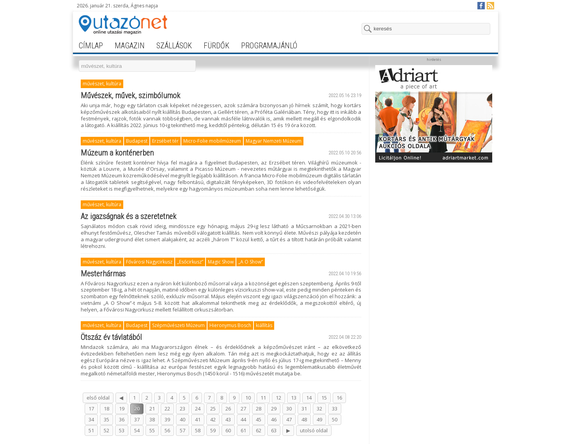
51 (91, 430)
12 (278, 397)
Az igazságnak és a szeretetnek (128, 216)
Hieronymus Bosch (230, 325)
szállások (174, 45)
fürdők (216, 45)
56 (167, 430)
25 (213, 408)
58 (197, 430)
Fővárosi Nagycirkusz (149, 261)
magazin (130, 45)
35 (106, 419)
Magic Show (221, 261)
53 (121, 430)
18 (106, 408)
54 (137, 430)
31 (304, 408)
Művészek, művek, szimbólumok (130, 95)
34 (91, 419)
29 (274, 408)
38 (152, 419)
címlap (91, 45)
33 (334, 408)
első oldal (98, 397)
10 (248, 397)
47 (289, 419)
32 (319, 408)
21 (152, 408)
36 (121, 419)
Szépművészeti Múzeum (178, 325)
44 (243, 419)
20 (137, 408)
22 (167, 408)
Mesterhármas (103, 273)
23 (182, 408)
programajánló (269, 45)
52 (106, 430)
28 (258, 408)
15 (324, 397)
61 (243, 430)
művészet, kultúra (102, 83)
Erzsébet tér (165, 141)
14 (309, 397)
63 (274, 430)
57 (182, 430)
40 (182, 419)
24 (197, 408)
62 (258, 430)
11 (263, 397)
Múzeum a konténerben (117, 152)
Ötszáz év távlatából (111, 337)
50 (334, 419)
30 (289, 408)
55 (152, 430)
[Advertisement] (433, 215)
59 (213, 430)
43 (228, 419)
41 (197, 419)
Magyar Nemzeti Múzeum (273, 141)
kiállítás (264, 325)
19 (121, 408)
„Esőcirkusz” (190, 261)
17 (91, 408)
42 (213, 419)
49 (319, 419)
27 (243, 408)
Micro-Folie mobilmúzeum (212, 141)
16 (339, 397)
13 (293, 397)
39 (167, 419)
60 (228, 430)
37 (137, 419)
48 (304, 419)
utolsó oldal (314, 430)
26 (228, 408)
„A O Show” (250, 261)
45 (258, 419)
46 (274, 419)
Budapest (136, 141)
